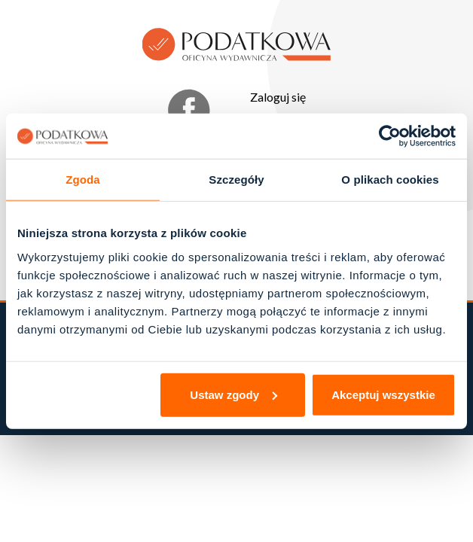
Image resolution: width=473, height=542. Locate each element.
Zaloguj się (278, 97)
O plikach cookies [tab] (389, 179)
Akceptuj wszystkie (383, 394)
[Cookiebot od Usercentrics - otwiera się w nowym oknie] (390, 136)
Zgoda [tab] (83, 179)
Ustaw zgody (233, 394)
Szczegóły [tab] (236, 179)
